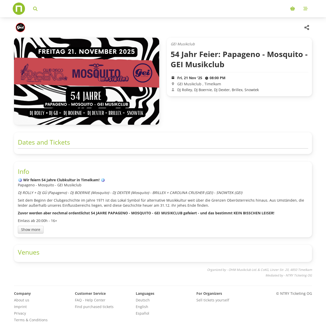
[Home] (19, 8)
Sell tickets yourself (212, 300)
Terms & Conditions (31, 319)
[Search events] (35, 8)
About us (21, 300)
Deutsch (143, 300)
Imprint (20, 306)
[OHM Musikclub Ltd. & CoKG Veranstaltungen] (19, 27)
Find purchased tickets (94, 306)
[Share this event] (307, 27)
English (142, 306)
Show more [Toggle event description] (30, 229)
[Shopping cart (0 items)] (292, 8)
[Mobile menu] (305, 8)
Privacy (20, 313)
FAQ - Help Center (90, 300)
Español (142, 313)
